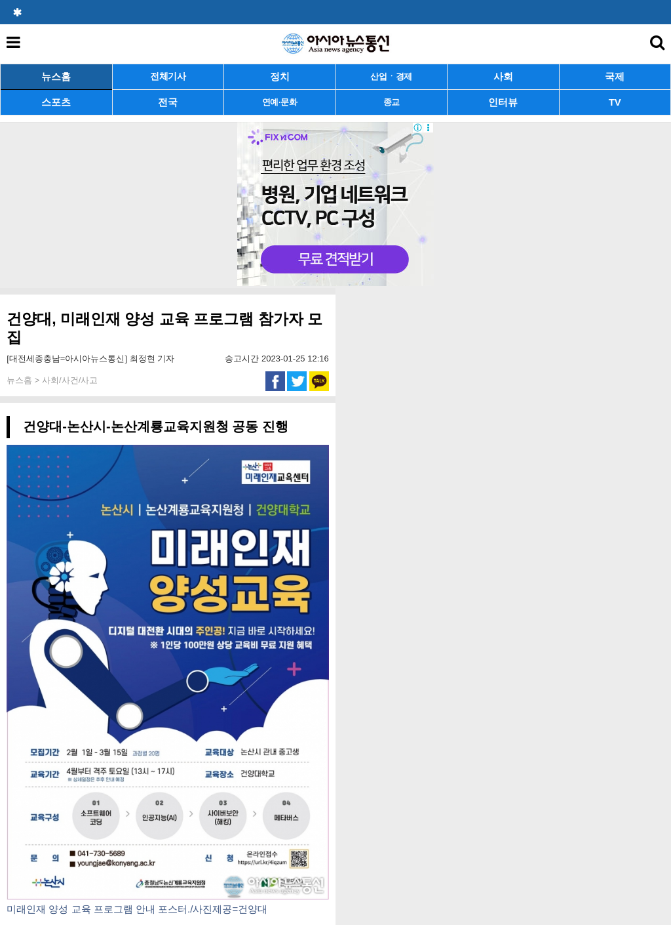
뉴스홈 (56, 76)
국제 (614, 76)
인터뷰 (503, 102)
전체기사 (168, 76)
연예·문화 (279, 102)
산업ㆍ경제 (391, 76)
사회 (503, 76)
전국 (168, 102)
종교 (391, 102)
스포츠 (56, 102)
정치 (280, 76)
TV (615, 102)
